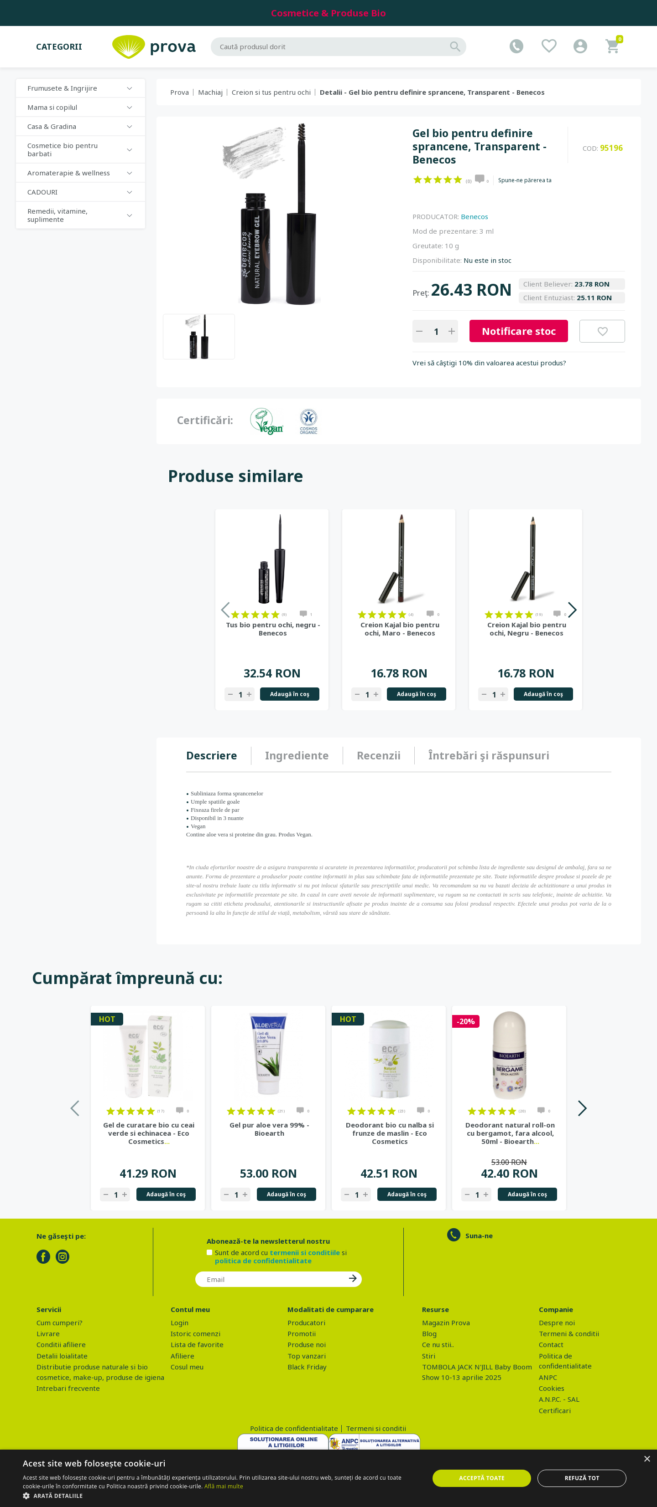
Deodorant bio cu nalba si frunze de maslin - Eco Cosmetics (390, 1133)
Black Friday (307, 1366)
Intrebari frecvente (68, 1388)
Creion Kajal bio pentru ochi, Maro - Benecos (399, 628)
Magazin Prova (446, 1322)
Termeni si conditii (376, 1428)
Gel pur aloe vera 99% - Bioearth (269, 1129)
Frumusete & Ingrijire (62, 87)
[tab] (218, 756)
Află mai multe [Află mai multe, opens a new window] (223, 1486)
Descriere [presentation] (211, 755)
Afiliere (182, 1355)
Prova (179, 92)
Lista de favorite (197, 1344)
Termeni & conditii (569, 1333)
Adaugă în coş (289, 694)
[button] (220, 1495)
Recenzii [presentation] (379, 755)
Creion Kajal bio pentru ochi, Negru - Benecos (526, 628)
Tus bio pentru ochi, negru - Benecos (273, 628)
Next (572, 610)
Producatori (306, 1322)
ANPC (548, 1377)
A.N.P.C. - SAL (559, 1399)
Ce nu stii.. (438, 1344)
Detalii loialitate (62, 1355)
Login (179, 1322)
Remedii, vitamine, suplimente (57, 215)
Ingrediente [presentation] (297, 755)
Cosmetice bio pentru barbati (62, 149)
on (417, 179)
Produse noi (306, 1344)
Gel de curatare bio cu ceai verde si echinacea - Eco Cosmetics (148, 1133)
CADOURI (42, 191)
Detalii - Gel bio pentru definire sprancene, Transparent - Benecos (432, 92)
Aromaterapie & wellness (68, 172)
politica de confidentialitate (263, 1260)
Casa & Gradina (51, 126)
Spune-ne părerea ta (525, 180)
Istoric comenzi (195, 1333)
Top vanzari (306, 1355)
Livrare (48, 1333)
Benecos (474, 216)
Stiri (428, 1355)
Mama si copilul (52, 107)
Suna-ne (479, 1235)
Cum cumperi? (59, 1322)
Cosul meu (187, 1366)
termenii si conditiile (305, 1252)
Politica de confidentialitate (294, 1428)
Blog (429, 1333)
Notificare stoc (519, 331)
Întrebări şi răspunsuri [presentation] (488, 755)
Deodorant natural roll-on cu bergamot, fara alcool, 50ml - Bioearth (510, 1133)
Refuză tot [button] (582, 1478)
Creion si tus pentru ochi (271, 92)
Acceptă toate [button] (482, 1478)
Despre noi (557, 1322)
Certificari (555, 1410)
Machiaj (210, 92)
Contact (551, 1344)
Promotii (301, 1333)
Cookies (551, 1388)
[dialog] (328, 1478)
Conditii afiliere (61, 1344)
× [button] (646, 1459)
